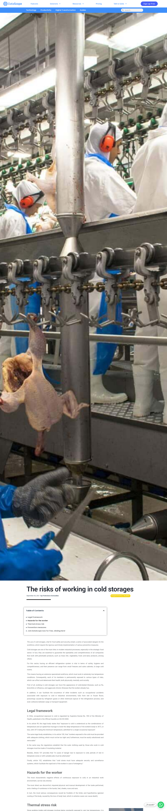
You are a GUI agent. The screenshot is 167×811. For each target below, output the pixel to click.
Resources (78, 4)
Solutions (55, 4)
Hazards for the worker (38, 620)
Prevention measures (37, 627)
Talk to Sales (120, 4)
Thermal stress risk (36, 624)
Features (34, 4)
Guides (83, 10)
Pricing (99, 4)
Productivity (46, 10)
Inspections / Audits (120, 596)
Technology (31, 10)
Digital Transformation (66, 10)
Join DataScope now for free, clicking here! (46, 631)
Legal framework (35, 617)
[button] (104, 610)
